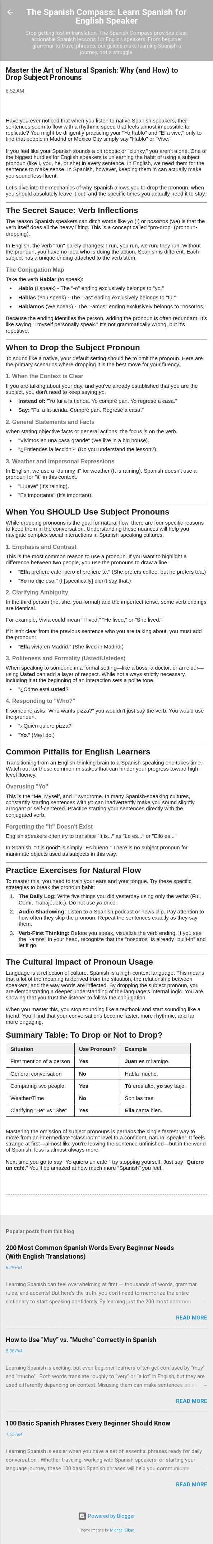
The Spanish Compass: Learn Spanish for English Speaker (106, 16)
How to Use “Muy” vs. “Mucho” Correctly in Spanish (81, 1339)
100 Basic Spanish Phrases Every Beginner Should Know (88, 1423)
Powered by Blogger (106, 1516)
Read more (191, 1317)
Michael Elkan (122, 1530)
